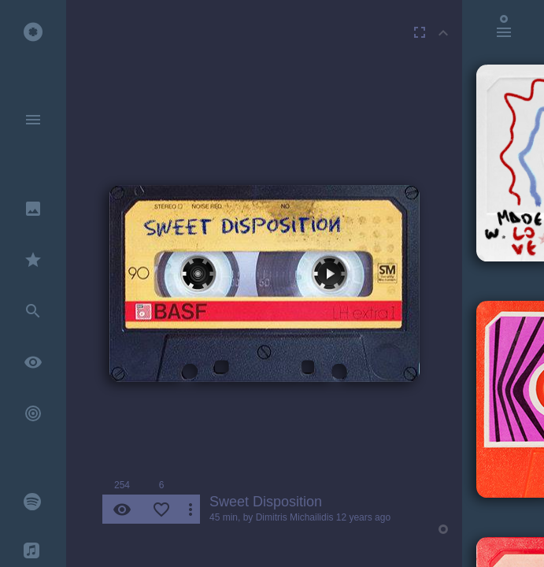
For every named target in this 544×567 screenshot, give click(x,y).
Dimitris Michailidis (295, 517)
